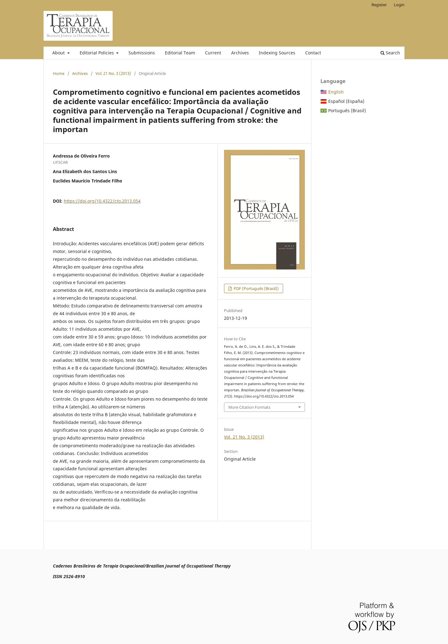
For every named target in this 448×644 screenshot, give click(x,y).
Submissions (141, 53)
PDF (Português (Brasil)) (256, 288)
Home (58, 73)
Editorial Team (180, 53)
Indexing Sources (277, 53)
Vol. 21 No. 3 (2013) (113, 73)
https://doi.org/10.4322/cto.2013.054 (102, 201)
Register (379, 4)
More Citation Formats (249, 407)
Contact (313, 53)
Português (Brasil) (347, 110)
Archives (240, 53)
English (336, 92)
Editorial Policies (97, 53)
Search (390, 53)
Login (399, 4)
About (59, 53)
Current (213, 53)
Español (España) (346, 101)
